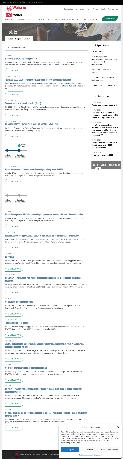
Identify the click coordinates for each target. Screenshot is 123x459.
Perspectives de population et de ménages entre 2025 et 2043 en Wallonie (104, 145)
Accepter (70, 449)
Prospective (89, 19)
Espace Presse (92, 9)
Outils (102, 9)
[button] (118, 427)
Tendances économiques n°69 (104, 105)
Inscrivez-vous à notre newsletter (106, 164)
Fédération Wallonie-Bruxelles (32, 2)
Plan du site (113, 9)
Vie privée (97, 455)
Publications (41, 19)
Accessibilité (54, 455)
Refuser (89, 449)
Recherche (109, 18)
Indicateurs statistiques (66, 19)
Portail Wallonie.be (11, 2)
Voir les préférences (109, 449)
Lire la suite (14, 70)
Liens (82, 9)
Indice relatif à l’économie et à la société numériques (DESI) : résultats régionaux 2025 (104, 115)
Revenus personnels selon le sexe (104, 85)
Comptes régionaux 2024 (102, 155)
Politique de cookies (86, 455)
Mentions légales (25, 455)
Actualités (23, 19)
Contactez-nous (71, 9)
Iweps (8, 19)
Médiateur (45, 455)
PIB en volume (97, 51)
